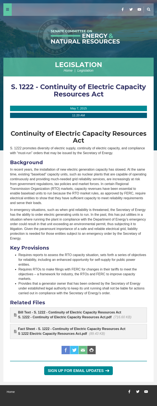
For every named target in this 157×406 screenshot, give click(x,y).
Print (91, 350)
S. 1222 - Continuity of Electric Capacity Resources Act (78, 90)
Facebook (66, 350)
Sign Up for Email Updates (78, 370)
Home (68, 70)
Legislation (78, 64)
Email (83, 350)
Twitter (74, 350)
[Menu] (7, 9)
